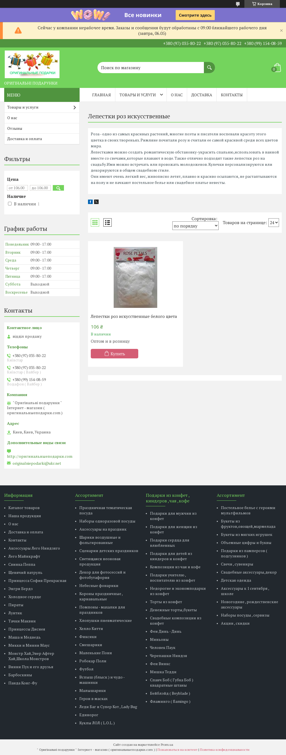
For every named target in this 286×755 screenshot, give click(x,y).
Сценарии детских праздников (108, 550)
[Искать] (209, 64)
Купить (118, 353)
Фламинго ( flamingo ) (170, 701)
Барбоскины (20, 674)
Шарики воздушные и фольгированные (100, 540)
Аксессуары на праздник (103, 529)
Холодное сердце (24, 596)
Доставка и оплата (24, 138)
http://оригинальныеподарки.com (39, 456)
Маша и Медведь (24, 637)
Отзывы (14, 128)
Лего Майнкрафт (24, 556)
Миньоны (159, 639)
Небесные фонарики (98, 585)
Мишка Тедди (163, 671)
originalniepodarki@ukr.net (37, 463)
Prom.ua (167, 744)
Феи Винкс (160, 663)
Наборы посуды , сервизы (245, 615)
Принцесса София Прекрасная (37, 580)
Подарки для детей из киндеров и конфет (171, 556)
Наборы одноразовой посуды (107, 521)
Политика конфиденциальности (224, 749)
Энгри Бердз (20, 588)
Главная (101, 94)
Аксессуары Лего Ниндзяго (34, 548)
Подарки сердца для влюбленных (169, 542)
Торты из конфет (166, 601)
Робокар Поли (92, 660)
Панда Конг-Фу (22, 683)
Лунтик (15, 612)
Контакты (232, 94)
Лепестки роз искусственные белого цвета (134, 316)
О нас (177, 94)
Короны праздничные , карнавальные (101, 596)
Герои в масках (93, 698)
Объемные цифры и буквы (246, 542)
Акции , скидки (235, 623)
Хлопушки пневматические (105, 620)
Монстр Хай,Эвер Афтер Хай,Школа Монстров (31, 656)
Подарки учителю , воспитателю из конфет (172, 577)
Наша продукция (24, 515)
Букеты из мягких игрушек (246, 534)
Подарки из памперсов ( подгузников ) (244, 553)
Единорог (88, 714)
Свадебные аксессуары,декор (249, 572)
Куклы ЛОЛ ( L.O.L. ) (97, 722)
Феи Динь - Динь (166, 631)
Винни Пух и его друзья (30, 666)
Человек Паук (162, 647)
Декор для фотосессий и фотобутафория (102, 574)
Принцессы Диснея (26, 629)
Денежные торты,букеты (173, 609)
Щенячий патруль (25, 572)
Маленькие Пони (95, 652)
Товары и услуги (138, 94)
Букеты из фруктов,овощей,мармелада (248, 523)
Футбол (86, 669)
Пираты (15, 604)
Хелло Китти (91, 628)
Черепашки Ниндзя (168, 655)
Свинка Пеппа (21, 564)
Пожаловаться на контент (177, 749)
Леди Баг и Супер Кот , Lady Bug (108, 706)
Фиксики (88, 636)
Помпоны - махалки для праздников (102, 609)
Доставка (201, 94)
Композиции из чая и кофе (175, 566)
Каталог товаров (24, 507)
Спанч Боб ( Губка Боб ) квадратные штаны (171, 682)
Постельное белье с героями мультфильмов (248, 510)
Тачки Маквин (22, 621)
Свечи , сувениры (237, 564)
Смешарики (90, 644)
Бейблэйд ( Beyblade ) (170, 693)
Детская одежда (236, 580)
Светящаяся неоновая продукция (100, 561)
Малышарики (92, 690)
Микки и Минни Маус (29, 645)
